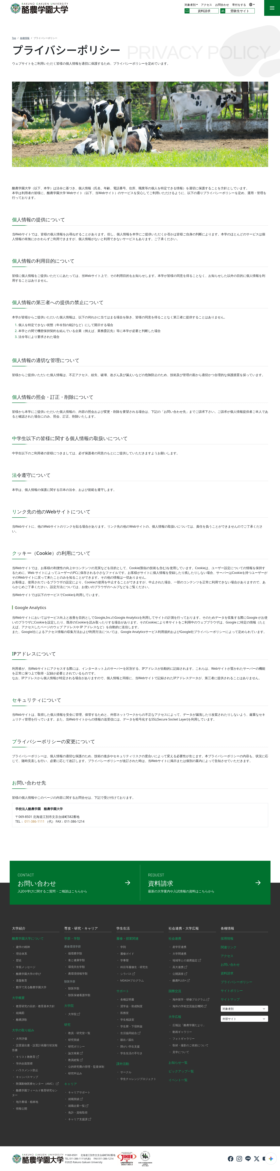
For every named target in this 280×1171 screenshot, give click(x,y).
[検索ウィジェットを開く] (271, 1158)
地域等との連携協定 (187, 960)
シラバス (127, 974)
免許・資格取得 (78, 1112)
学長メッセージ (25, 967)
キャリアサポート (79, 1092)
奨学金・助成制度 (131, 1006)
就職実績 (75, 1099)
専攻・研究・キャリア (81, 929)
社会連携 (175, 938)
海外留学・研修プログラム (191, 999)
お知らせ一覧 (178, 1062)
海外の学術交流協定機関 (189, 1006)
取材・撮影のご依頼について (190, 1045)
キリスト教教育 (27, 1057)
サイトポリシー (232, 990)
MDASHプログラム (132, 980)
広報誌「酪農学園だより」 (189, 1025)
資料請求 (227, 973)
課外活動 (122, 1064)
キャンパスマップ (27, 1077)
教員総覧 (75, 1060)
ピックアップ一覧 (181, 1071)
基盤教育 (21, 980)
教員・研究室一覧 (79, 1033)
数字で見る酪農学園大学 (31, 987)
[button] (252, 4)
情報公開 (21, 1108)
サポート (122, 991)
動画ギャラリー (182, 1032)
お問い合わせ (230, 964)
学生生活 (123, 929)
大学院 (69, 1005)
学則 (123, 947)
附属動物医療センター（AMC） (37, 1083)
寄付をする (239, 5)
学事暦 (124, 960)
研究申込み (75, 1073)
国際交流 (175, 991)
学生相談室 (127, 1019)
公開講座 (180, 974)
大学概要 (18, 998)
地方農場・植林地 (27, 1102)
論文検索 (75, 1053)
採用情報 (227, 938)
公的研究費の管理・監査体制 (86, 1066)
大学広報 (175, 1016)
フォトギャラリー (184, 1038)
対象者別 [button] (190, 5)
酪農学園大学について (28, 938)
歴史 (19, 960)
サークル (125, 1072)
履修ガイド (127, 953)
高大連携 (180, 967)
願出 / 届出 (127, 1040)
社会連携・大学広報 (184, 929)
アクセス (206, 5)
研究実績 (73, 1040)
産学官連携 (179, 947)
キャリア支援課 (79, 1119)
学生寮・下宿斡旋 (131, 1026)
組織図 (20, 1013)
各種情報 (227, 929)
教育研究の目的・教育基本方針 (35, 1006)
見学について (181, 1052)
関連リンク (229, 947)
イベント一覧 (178, 1080)
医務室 (124, 1013)
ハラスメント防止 (27, 1070)
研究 (67, 1024)
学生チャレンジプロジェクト (138, 1079)
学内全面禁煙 (24, 1063)
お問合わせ (222, 5)
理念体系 (21, 953)
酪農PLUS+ (181, 980)
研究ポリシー (76, 1046)
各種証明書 (127, 999)
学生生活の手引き (131, 1053)
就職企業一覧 (78, 1106)
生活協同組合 (130, 1033)
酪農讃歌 (21, 1019)
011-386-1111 (35, 821)
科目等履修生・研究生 (134, 967)
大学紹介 (18, 929)
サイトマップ (230, 999)
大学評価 (21, 1038)
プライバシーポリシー (236, 982)
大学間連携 (179, 953)
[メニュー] (272, 8)
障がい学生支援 (130, 1046)
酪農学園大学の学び (28, 974)
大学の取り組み (23, 1030)
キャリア (70, 1084)
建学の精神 (23, 947)
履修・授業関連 (127, 938)
